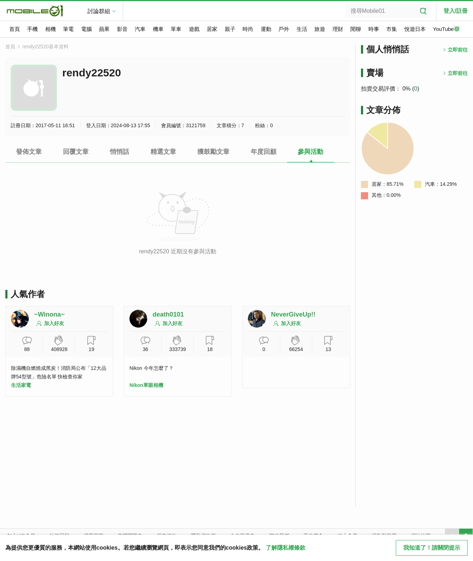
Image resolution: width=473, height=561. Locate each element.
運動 (266, 29)
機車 (158, 29)
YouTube (446, 29)
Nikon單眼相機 (146, 385)
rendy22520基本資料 (45, 46)
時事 (373, 29)
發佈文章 (29, 151)
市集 (391, 29)
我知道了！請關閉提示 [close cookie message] (431, 548)
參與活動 (310, 151)
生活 (302, 29)
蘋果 (104, 29)
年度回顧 (263, 151)
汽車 (140, 29)
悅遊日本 (415, 29)
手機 (32, 29)
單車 (176, 29)
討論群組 (98, 11)
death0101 (168, 314)
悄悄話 (119, 151)
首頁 (14, 29)
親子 (230, 29)
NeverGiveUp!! (293, 314)
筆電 (68, 29)
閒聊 (355, 29)
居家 (212, 29)
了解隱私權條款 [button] (285, 548)
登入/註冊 (455, 11)
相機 (50, 29)
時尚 (248, 29)
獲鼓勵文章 (213, 151)
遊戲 (194, 29)
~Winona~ (49, 314)
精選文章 (163, 151)
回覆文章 (76, 151)
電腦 (86, 29)
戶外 (283, 29)
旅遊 (319, 29)
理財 (338, 29)
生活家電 (21, 385)
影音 (122, 29)
